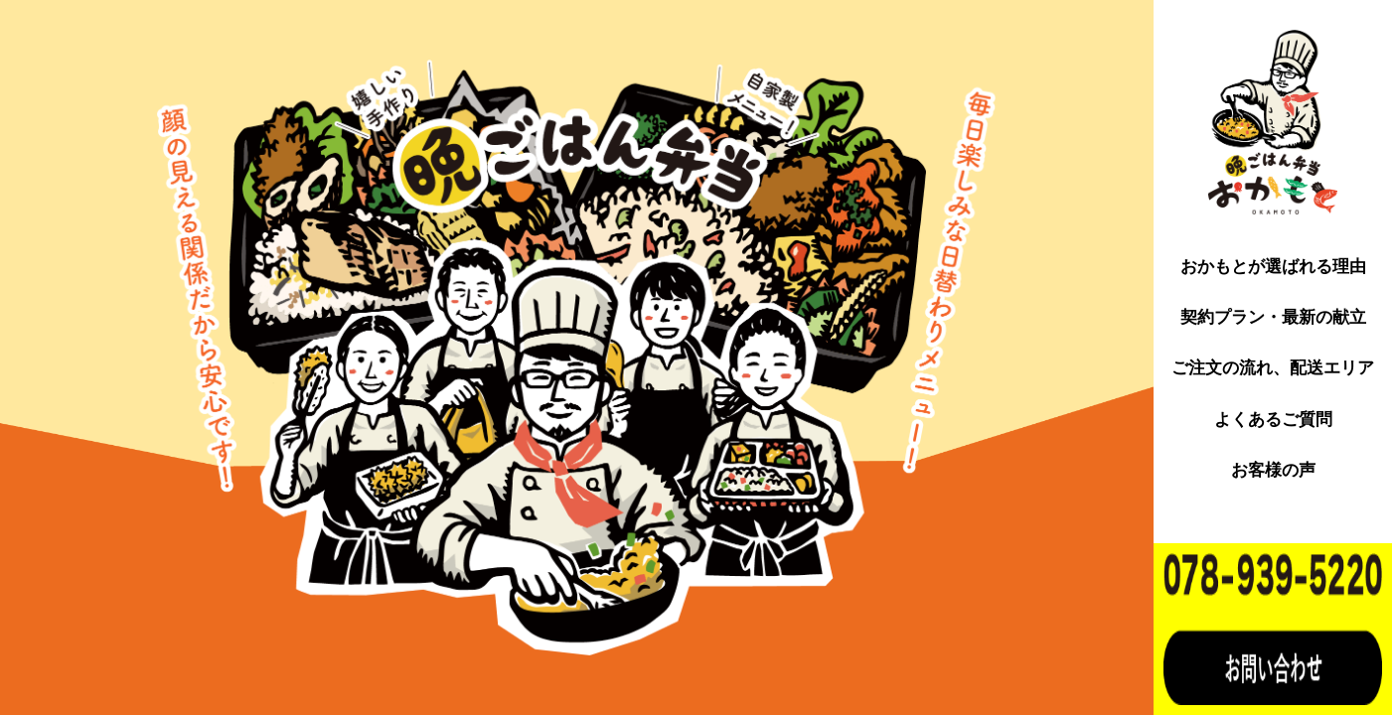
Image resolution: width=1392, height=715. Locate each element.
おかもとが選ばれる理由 (1273, 266)
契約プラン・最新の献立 (1273, 317)
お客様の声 (1273, 470)
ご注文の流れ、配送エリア (1272, 367)
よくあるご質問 (1273, 419)
